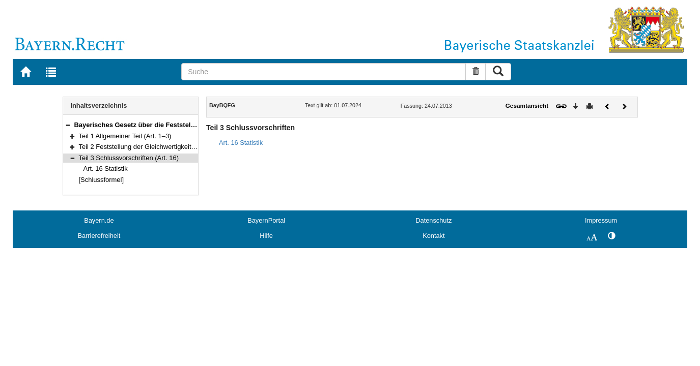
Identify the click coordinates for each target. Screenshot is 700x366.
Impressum (601, 220)
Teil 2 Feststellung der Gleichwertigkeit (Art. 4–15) (152, 146)
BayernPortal (266, 220)
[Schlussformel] (101, 180)
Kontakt (433, 235)
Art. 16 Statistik (105, 168)
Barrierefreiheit (98, 235)
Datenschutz (433, 220)
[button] (67, 125)
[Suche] (323, 71)
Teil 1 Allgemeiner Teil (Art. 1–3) (125, 136)
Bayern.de (99, 220)
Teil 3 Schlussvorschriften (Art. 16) (129, 158)
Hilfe (266, 235)
